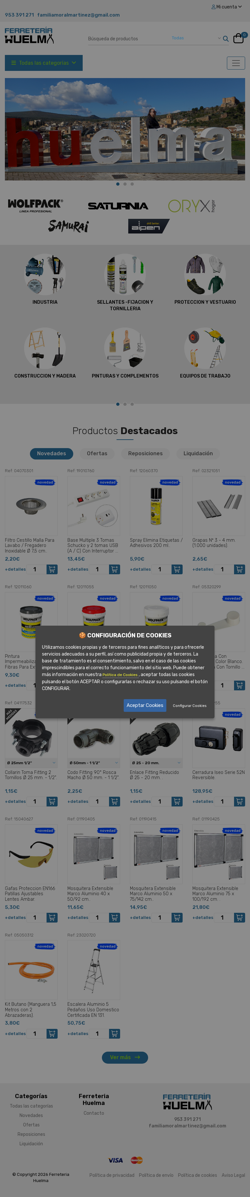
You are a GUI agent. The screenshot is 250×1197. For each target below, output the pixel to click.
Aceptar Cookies (145, 705)
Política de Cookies (121, 675)
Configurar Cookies (189, 706)
